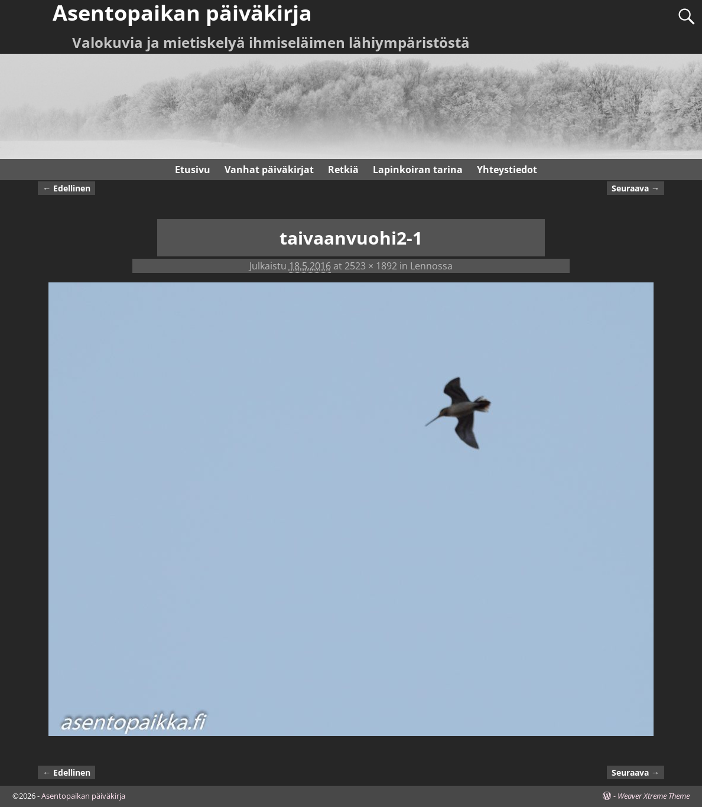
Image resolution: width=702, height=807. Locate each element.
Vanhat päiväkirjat (269, 169)
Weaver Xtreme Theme (654, 795)
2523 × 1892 (370, 265)
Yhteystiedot (507, 169)
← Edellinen (66, 188)
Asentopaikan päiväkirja (83, 795)
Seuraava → (635, 188)
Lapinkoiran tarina (418, 169)
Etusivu (192, 169)
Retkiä (343, 169)
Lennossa (431, 265)
